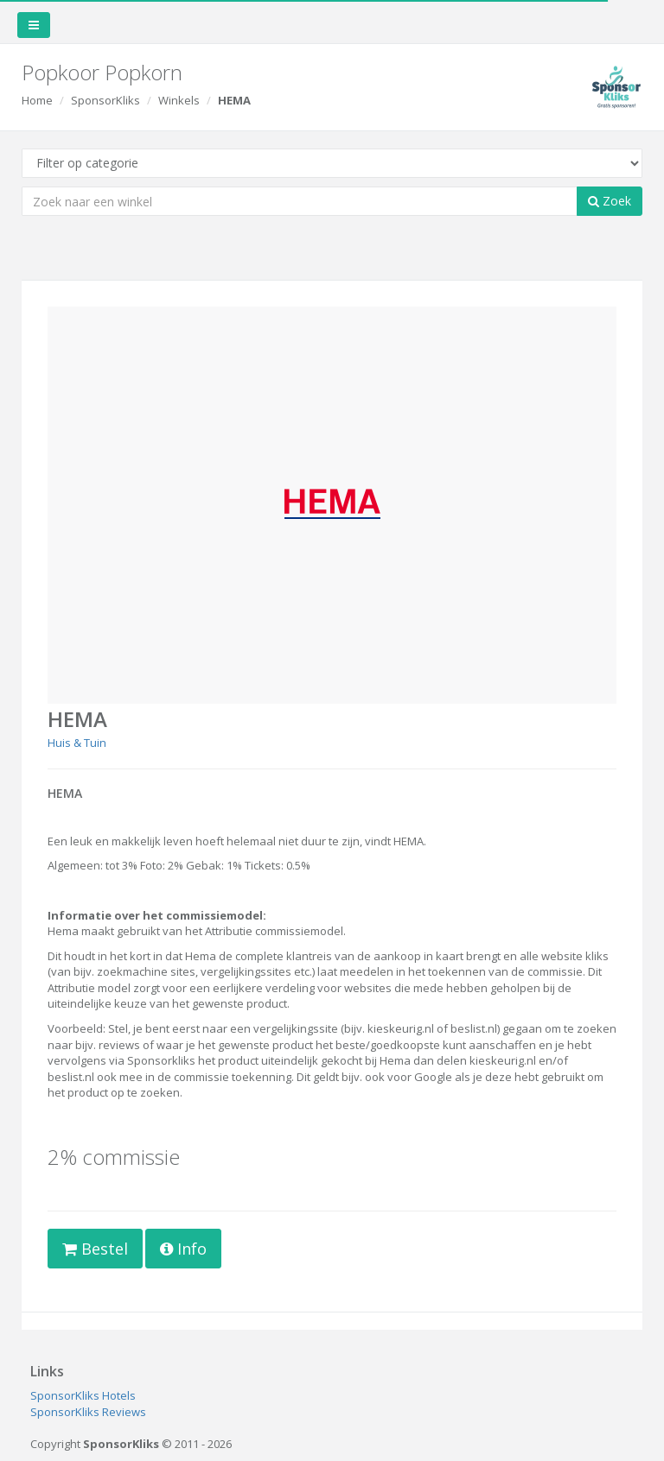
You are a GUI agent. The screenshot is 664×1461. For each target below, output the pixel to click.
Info (183, 1248)
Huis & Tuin (77, 742)
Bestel (95, 1248)
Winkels (179, 100)
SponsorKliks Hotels (83, 1395)
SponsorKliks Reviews (88, 1412)
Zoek (609, 201)
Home (37, 100)
